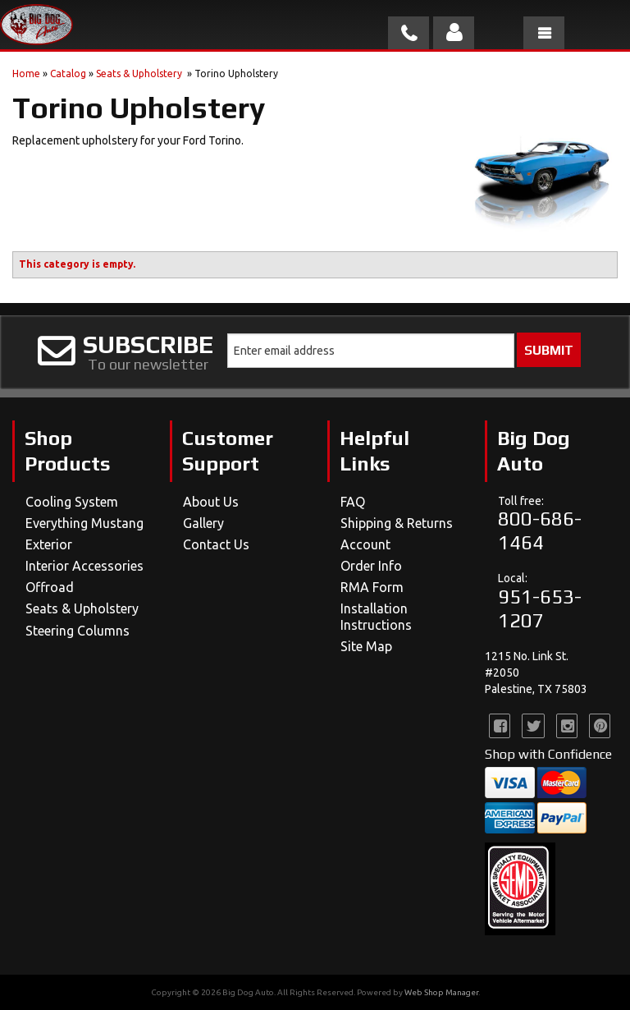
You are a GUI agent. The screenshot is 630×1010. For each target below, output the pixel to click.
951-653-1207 (540, 608)
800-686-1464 (540, 530)
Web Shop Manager (441, 992)
